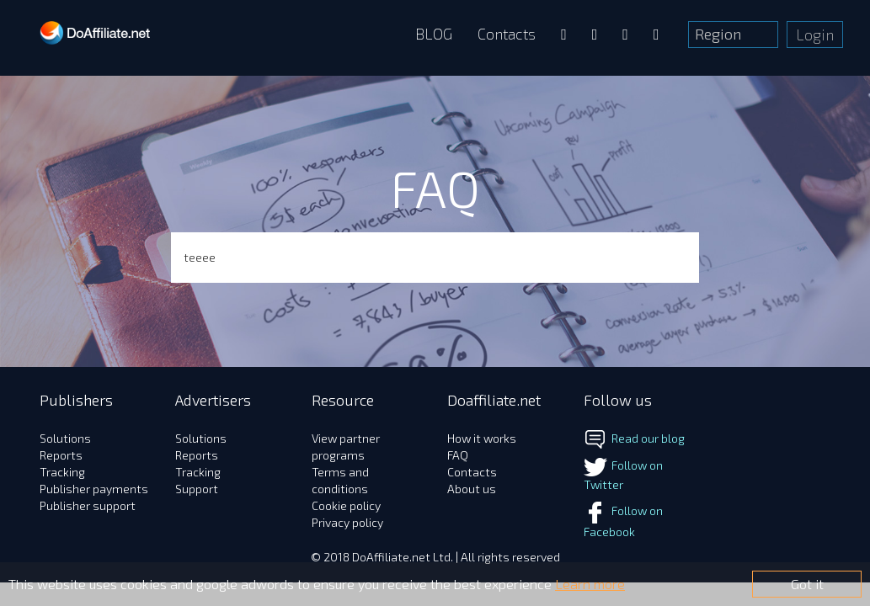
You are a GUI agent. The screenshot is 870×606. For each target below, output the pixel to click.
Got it (807, 584)
